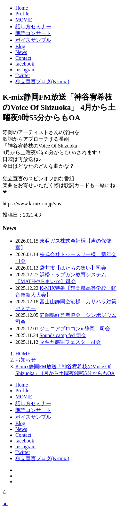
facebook (24, 64)
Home (21, 8)
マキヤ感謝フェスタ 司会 (70, 342)
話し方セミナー (33, 26)
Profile (22, 13)
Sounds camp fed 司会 (62, 335)
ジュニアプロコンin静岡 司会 (75, 328)
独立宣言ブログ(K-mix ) (42, 81)
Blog (20, 46)
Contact (23, 58)
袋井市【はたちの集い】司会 (73, 268)
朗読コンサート (33, 33)
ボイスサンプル (33, 40)
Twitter (22, 75)
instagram (25, 69)
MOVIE (26, 19)
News (21, 52)
